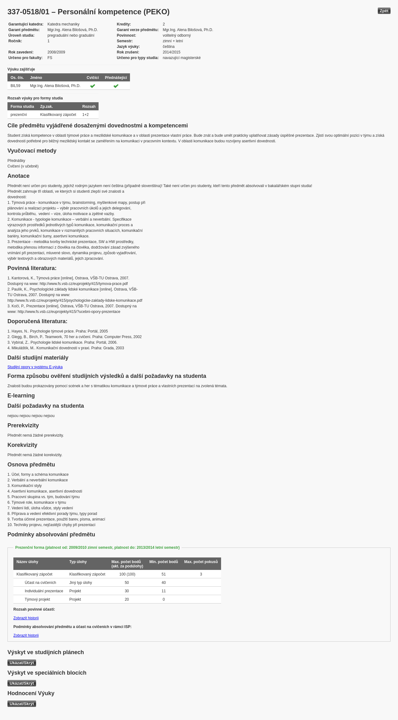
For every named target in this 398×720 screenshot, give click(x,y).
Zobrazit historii (26, 618)
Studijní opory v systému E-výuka (34, 367)
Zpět (384, 10)
